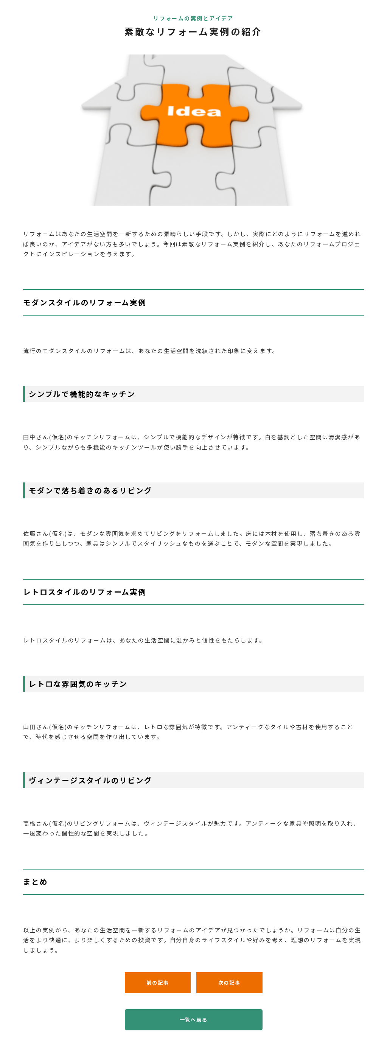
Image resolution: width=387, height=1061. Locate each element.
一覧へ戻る (194, 1019)
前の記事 (157, 982)
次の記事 (229, 982)
